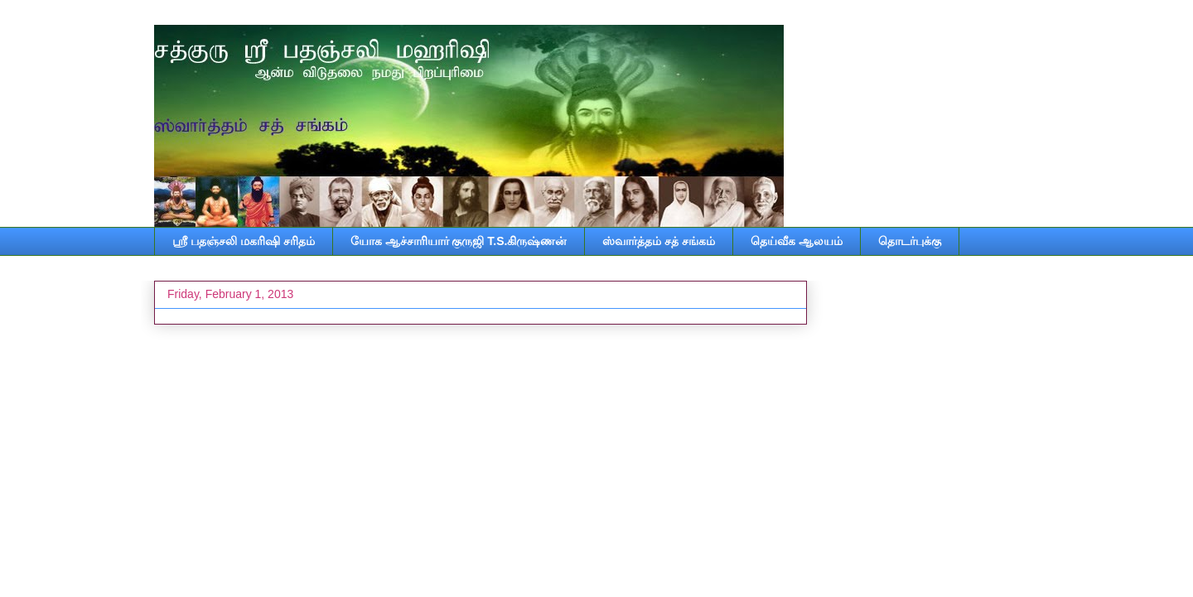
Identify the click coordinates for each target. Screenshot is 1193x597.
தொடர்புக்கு (909, 241)
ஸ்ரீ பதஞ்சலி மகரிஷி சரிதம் (243, 241)
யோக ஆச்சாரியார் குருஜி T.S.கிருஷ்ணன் (459, 241)
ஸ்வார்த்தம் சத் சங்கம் (658, 241)
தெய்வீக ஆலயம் (797, 241)
